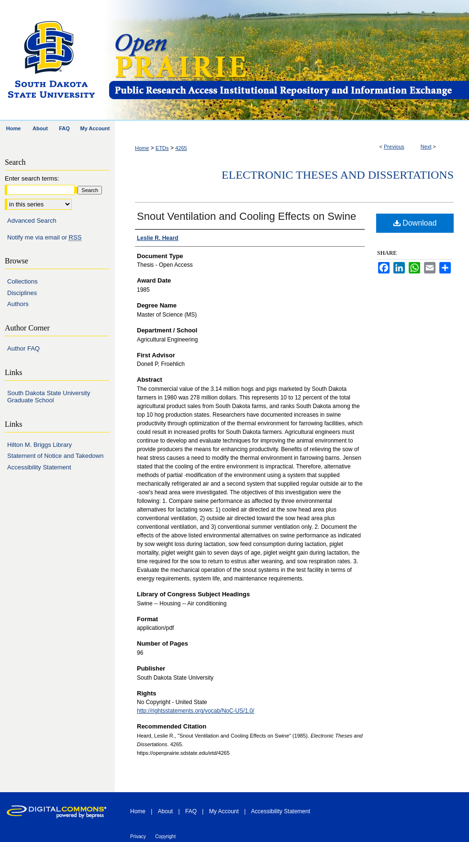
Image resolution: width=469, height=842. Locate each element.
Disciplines (22, 292)
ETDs (162, 148)
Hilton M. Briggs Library (39, 444)
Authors (18, 303)
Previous (394, 146)
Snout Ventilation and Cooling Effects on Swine (246, 216)
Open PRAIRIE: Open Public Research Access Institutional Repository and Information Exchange (288, 60)
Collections (22, 281)
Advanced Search (31, 220)
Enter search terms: (32, 178)
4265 (181, 148)
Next (426, 146)
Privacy (138, 836)
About (165, 811)
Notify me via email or (44, 237)
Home (142, 148)
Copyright (165, 836)
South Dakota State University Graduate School (48, 396)
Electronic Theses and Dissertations (338, 175)
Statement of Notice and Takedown (55, 455)
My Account (224, 811)
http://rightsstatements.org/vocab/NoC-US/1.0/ (195, 710)
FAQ (191, 811)
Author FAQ (23, 348)
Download (415, 223)
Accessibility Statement (39, 467)
